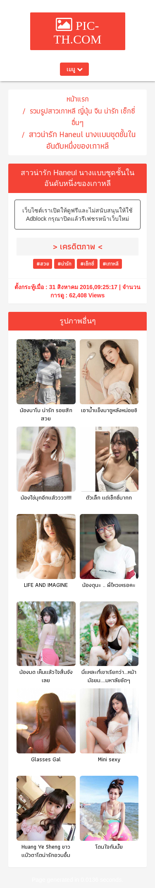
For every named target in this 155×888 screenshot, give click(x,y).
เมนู (75, 69)
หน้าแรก (78, 99)
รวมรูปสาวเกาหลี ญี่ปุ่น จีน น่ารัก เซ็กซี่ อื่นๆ (82, 117)
